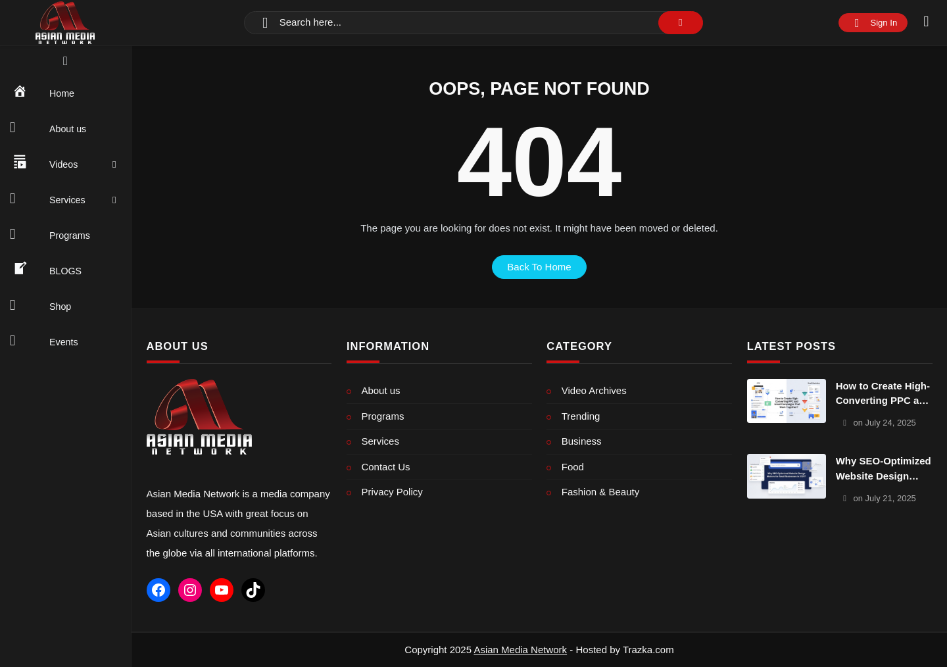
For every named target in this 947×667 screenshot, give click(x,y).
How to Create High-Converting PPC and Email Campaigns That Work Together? (883, 394)
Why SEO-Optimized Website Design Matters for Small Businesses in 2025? (883, 469)
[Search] (473, 23)
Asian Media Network (520, 649)
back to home (539, 266)
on (884, 423)
